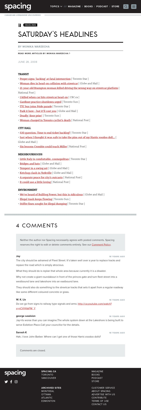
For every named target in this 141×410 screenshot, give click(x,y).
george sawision (25, 316)
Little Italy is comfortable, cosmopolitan (44, 159)
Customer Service (103, 388)
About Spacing (101, 391)
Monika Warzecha (36, 46)
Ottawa (46, 394)
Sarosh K (21, 332)
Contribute (99, 397)
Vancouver (48, 378)
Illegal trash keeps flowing (36, 199)
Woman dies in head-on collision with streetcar (49, 83)
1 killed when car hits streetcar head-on (44, 97)
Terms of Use (100, 401)
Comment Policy (101, 244)
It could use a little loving (35, 182)
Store (115, 6)
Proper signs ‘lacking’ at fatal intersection (45, 78)
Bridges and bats (30, 163)
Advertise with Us (103, 394)
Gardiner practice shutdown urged (40, 101)
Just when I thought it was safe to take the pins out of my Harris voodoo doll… (67, 137)
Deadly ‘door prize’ (31, 115)
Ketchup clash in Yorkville (36, 172)
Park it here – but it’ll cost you (38, 111)
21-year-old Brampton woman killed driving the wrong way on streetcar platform (69, 88)
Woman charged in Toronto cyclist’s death (45, 120)
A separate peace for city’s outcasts (41, 177)
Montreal (47, 391)
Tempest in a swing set (34, 168)
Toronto (47, 374)
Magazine (74, 6)
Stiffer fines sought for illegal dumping (43, 203)
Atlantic (47, 397)
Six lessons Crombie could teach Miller (43, 146)
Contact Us (99, 404)
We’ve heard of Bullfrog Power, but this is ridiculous (51, 194)
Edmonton (48, 401)
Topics (56, 6)
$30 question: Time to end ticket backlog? (45, 132)
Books (88, 6)
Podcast (102, 6)
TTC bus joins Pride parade (36, 106)
